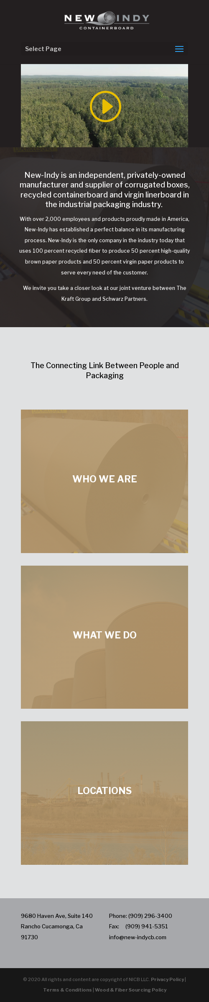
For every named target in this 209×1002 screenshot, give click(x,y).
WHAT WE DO (105, 635)
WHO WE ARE (104, 479)
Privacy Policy (167, 979)
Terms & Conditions (67, 990)
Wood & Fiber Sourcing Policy (130, 990)
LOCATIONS (104, 790)
